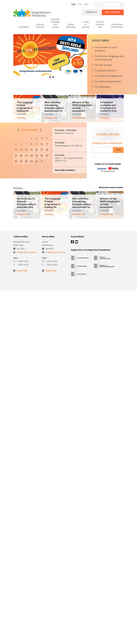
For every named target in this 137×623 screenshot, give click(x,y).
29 (31, 161)
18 (47, 150)
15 (31, 150)
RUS (86, 4)
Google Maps (22, 271)
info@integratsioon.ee (27, 252)
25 (47, 155)
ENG (73, 4)
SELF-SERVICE (112, 12)
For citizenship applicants (108, 76)
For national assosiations (108, 81)
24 (42, 155)
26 (16, 161)
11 (47, 144)
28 (26, 161)
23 (36, 155)
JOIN (118, 150)
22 (31, 155)
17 (42, 150)
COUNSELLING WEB (107, 134)
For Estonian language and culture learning (109, 58)
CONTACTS (91, 12)
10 (42, 144)
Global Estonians (70, 25)
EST (80, 4)
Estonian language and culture (55, 23)
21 (26, 155)
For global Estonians (105, 70)
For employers (102, 86)
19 (16, 155)
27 (21, 161)
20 (21, 155)
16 (37, 150)
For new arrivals (103, 65)
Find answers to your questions (106, 49)
